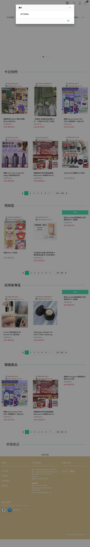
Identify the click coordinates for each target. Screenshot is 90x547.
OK (68, 21)
